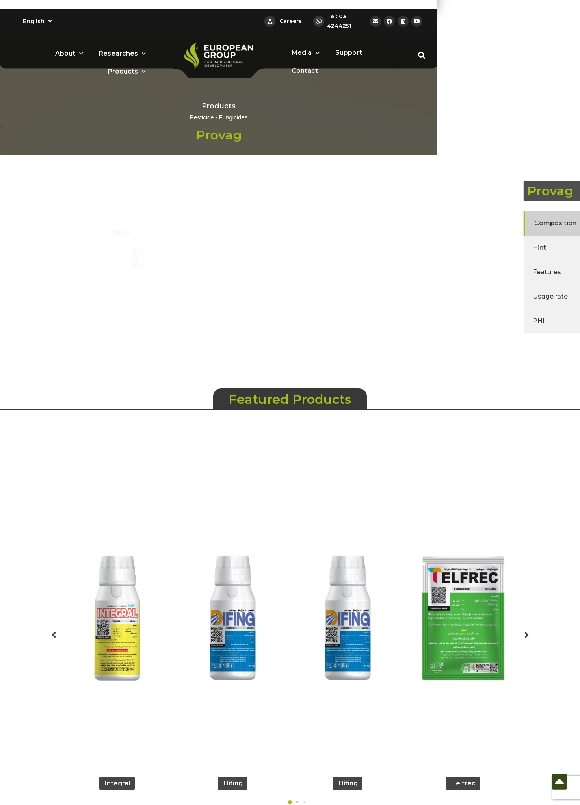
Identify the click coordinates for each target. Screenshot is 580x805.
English (37, 21)
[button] (290, 802)
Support (348, 52)
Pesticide (202, 118)
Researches (122, 53)
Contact (305, 70)
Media (306, 53)
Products (127, 71)
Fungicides (233, 118)
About (69, 53)
